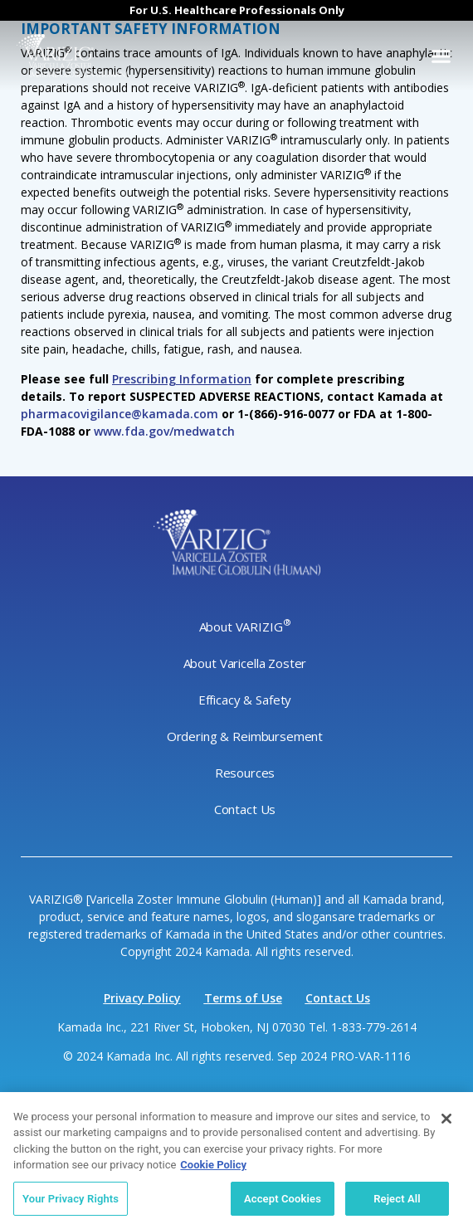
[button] (441, 56)
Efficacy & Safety (244, 699)
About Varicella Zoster (245, 663)
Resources (245, 772)
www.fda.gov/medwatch (164, 431)
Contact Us (245, 809)
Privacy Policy (142, 998)
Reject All (397, 1203)
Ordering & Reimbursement (245, 736)
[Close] (446, 1123)
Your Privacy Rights (70, 1203)
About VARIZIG (245, 626)
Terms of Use (243, 998)
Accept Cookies (282, 1203)
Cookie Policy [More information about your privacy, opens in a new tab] (213, 1169)
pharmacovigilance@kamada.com (119, 414)
